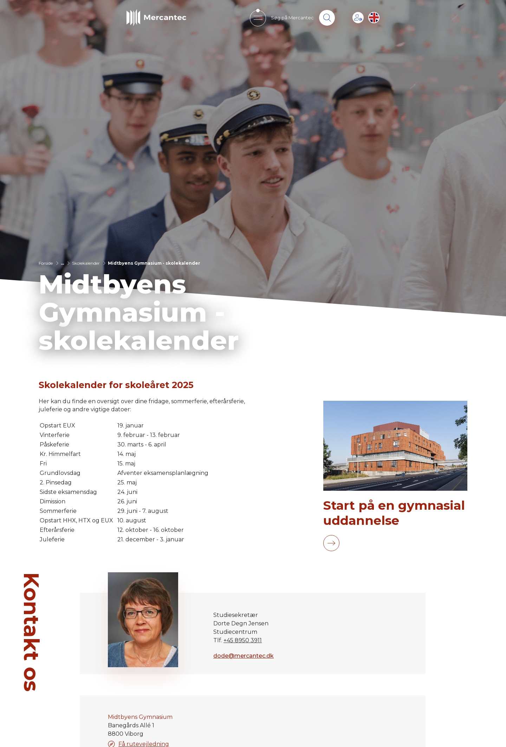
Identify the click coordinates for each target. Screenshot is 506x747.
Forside (46, 263)
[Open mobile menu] (257, 18)
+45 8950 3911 (242, 640)
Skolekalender (86, 263)
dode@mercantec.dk (243, 655)
